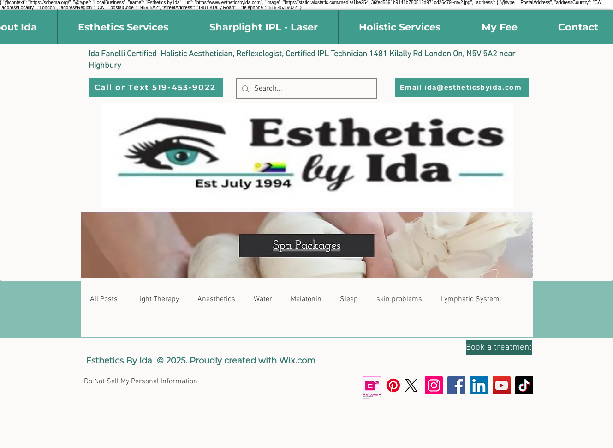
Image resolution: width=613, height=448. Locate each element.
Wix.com (297, 361)
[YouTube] (502, 385)
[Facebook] (456, 385)
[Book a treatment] (499, 347)
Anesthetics (216, 299)
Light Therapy (157, 299)
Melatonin (306, 299)
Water (263, 299)
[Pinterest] (393, 385)
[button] (123, 27)
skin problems (399, 299)
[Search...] (305, 88)
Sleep (349, 299)
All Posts (104, 299)
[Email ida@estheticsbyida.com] (462, 87)
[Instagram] (434, 385)
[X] (411, 385)
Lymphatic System (470, 299)
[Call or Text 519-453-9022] (156, 87)
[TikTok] (524, 385)
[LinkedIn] (479, 385)
